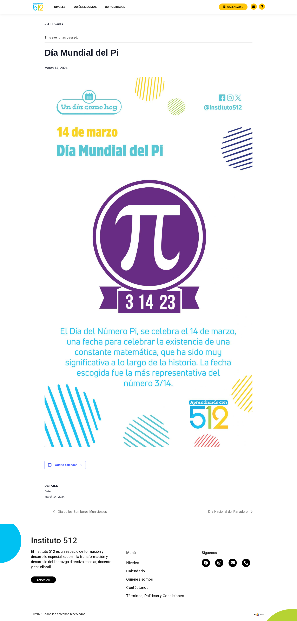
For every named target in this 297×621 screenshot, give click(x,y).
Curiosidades (115, 6)
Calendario (135, 571)
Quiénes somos (85, 6)
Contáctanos (137, 587)
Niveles (60, 6)
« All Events (54, 24)
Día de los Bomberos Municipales (82, 511)
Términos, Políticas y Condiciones (155, 596)
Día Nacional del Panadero (228, 511)
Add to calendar (66, 465)
